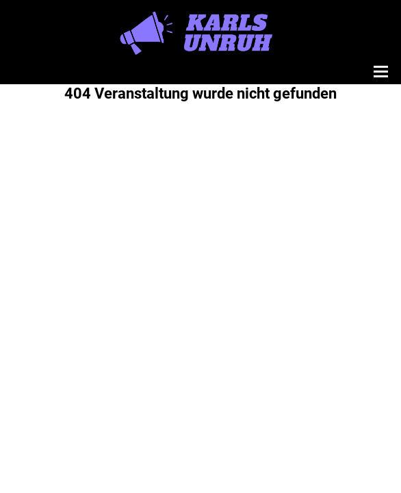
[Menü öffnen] (379, 71)
